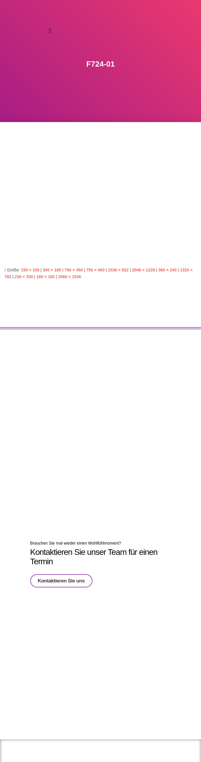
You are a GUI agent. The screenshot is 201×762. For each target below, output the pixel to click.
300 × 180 (52, 270)
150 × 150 (30, 270)
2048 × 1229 (143, 270)
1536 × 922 (118, 270)
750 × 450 (74, 270)
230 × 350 (24, 276)
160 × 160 (45, 276)
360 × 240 (167, 270)
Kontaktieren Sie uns (61, 579)
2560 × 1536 (69, 276)
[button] (50, 31)
